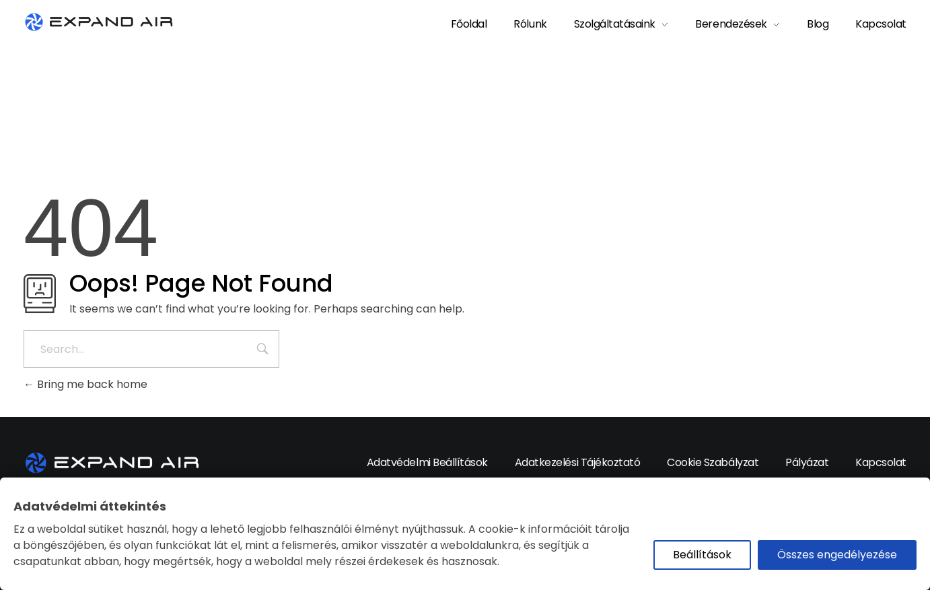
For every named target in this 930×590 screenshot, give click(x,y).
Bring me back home (85, 384)
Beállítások (702, 554)
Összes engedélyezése (837, 554)
